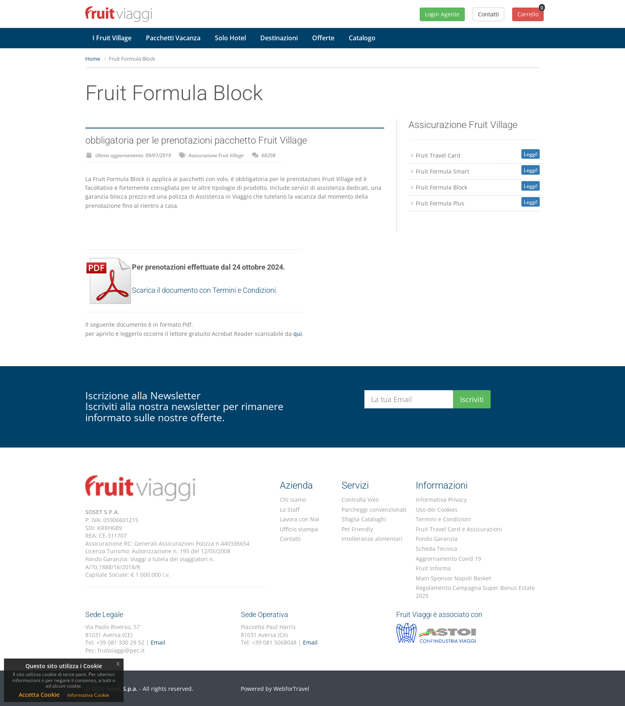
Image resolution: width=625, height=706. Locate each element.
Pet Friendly (357, 529)
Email (158, 642)
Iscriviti (472, 399)
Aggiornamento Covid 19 (448, 558)
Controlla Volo (360, 499)
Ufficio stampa (299, 529)
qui (297, 333)
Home (92, 58)
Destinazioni (279, 38)
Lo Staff (289, 509)
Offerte (323, 38)
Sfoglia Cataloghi (364, 519)
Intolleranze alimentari (372, 538)
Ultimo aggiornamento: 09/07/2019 (133, 155)
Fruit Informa (433, 568)
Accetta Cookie (39, 694)
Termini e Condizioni (443, 519)
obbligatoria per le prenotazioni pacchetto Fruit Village (196, 140)
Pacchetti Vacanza (173, 38)
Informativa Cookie (88, 695)
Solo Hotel (230, 38)
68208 (268, 155)
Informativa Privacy (441, 499)
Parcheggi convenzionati (374, 509)
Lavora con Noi (299, 519)
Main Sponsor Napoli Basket (453, 578)
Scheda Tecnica (436, 548)
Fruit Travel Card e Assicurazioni (459, 529)
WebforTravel (291, 688)
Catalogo (362, 38)
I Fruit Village (112, 38)
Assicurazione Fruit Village (216, 155)
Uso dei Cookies (437, 509)
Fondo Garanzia (437, 538)
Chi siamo (293, 499)
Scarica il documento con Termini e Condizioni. (204, 290)
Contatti (290, 538)
